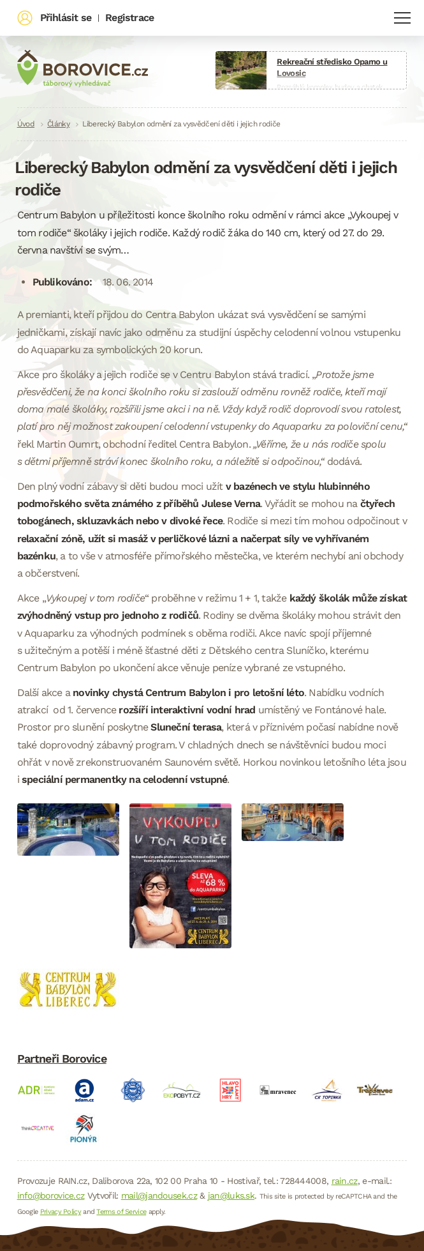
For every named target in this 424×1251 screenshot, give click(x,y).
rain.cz (345, 1181)
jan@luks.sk (231, 1195)
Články (58, 123)
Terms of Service (121, 1212)
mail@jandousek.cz (159, 1195)
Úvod (25, 123)
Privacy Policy (60, 1212)
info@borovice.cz (51, 1195)
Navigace (402, 18)
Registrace (129, 17)
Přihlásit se (65, 17)
